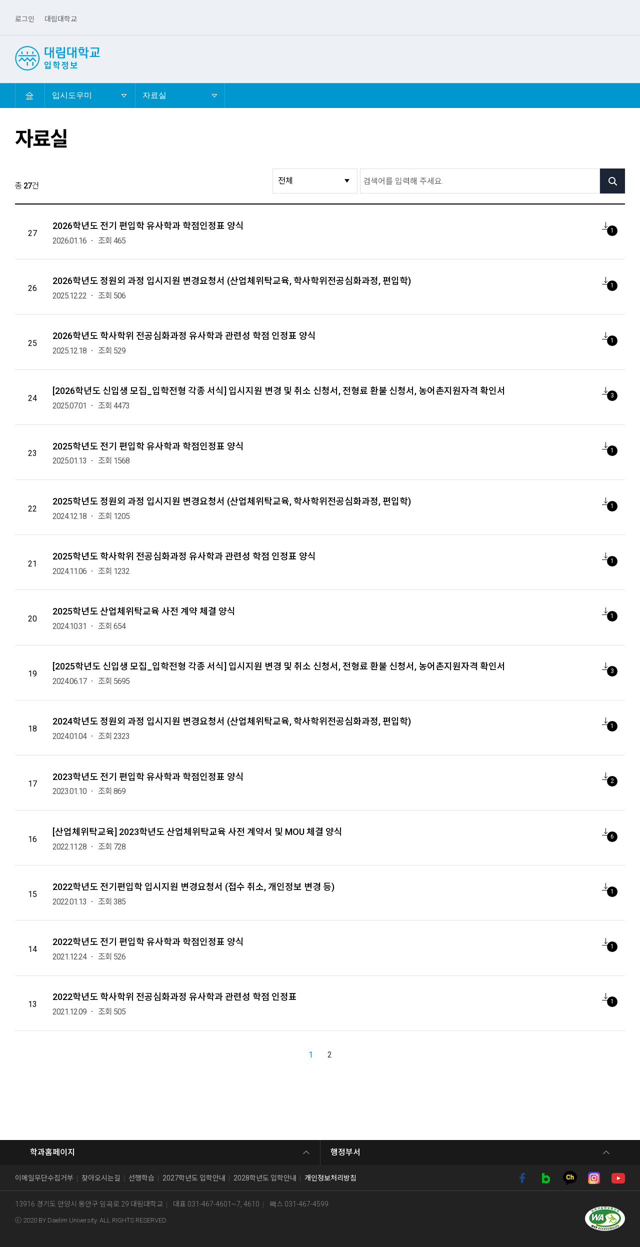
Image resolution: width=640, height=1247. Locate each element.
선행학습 (141, 1178)
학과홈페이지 (52, 1152)
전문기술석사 (576, 58)
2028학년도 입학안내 (265, 1178)
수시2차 (264, 58)
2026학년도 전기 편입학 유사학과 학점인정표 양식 (148, 225)
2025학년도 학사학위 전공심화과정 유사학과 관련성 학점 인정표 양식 (184, 556)
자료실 (161, 91)
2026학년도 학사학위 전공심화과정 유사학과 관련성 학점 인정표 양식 (184, 335)
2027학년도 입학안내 (194, 1178)
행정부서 (345, 1152)
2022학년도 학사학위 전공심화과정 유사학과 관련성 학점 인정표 (174, 997)
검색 (619, 58)
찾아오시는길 (101, 1178)
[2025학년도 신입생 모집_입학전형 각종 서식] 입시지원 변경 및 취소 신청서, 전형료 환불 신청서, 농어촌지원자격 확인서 (279, 666)
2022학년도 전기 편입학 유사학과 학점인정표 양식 (148, 941)
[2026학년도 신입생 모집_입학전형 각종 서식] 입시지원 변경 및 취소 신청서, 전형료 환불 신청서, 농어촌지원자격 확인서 (279, 391)
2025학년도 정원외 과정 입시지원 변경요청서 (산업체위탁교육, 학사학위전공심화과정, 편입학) (231, 501)
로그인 (24, 19)
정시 (302, 58)
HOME (29, 95)
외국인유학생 (512, 58)
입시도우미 (580, 70)
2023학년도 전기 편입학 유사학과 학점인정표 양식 (148, 777)
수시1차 (220, 58)
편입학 (337, 58)
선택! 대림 (173, 58)
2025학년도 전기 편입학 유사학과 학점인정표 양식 (148, 446)
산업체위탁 (384, 58)
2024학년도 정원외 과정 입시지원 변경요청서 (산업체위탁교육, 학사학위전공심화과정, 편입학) (231, 721)
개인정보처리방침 (330, 1178)
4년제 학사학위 (447, 58)
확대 (600, 96)
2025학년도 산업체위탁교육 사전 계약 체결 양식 (144, 611)
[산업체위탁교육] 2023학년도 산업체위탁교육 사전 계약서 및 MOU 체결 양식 (197, 831)
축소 (619, 96)
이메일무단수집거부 (44, 1178)
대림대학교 (60, 19)
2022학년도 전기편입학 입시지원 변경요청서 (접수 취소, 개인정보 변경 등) (193, 887)
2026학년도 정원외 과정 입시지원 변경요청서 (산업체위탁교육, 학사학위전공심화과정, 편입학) (231, 281)
